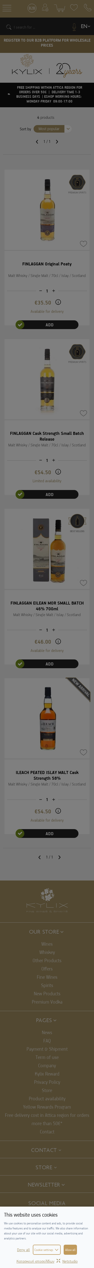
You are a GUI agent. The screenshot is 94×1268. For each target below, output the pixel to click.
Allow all (70, 1250)
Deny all (23, 1249)
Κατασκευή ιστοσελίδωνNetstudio (47, 1261)
